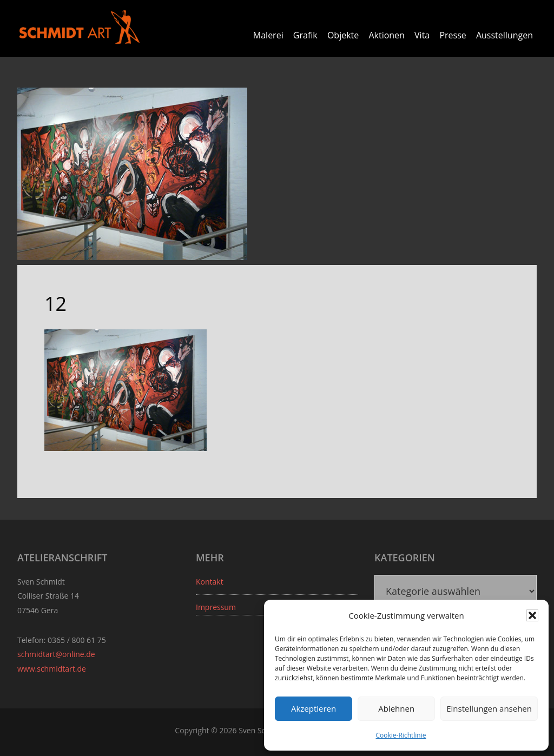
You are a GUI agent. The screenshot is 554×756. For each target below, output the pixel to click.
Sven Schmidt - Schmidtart (79, 27)
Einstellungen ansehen (489, 708)
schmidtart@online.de (56, 654)
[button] (532, 615)
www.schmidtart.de (51, 669)
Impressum (216, 607)
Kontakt (209, 581)
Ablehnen (396, 708)
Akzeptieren (313, 708)
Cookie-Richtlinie (401, 735)
